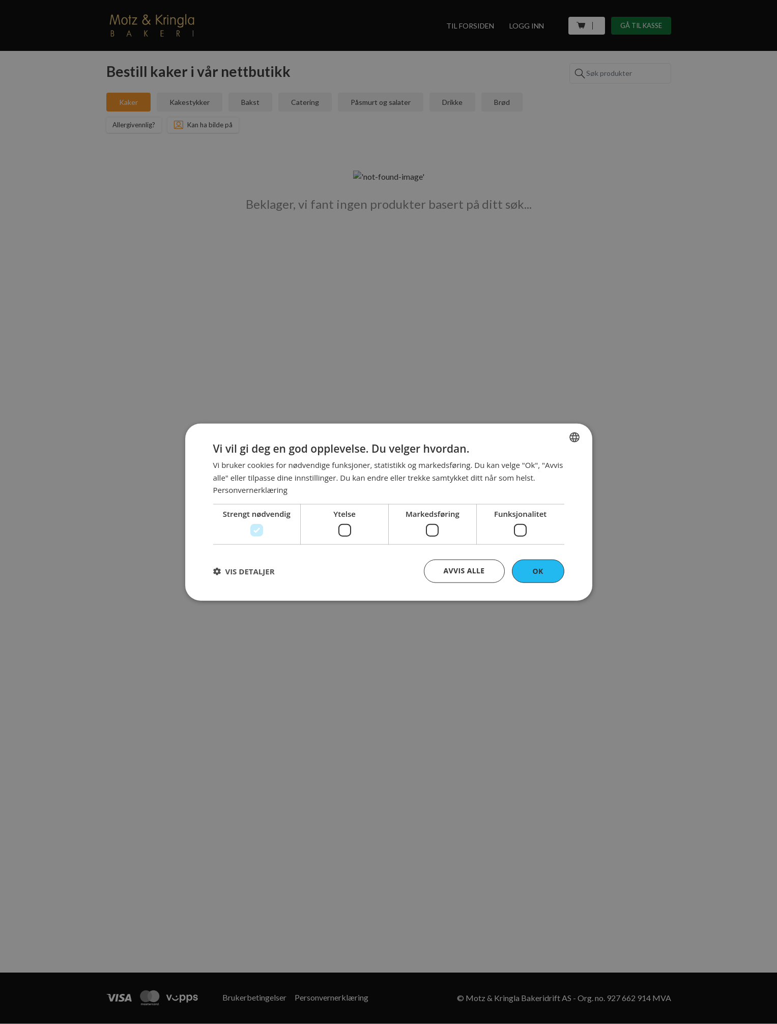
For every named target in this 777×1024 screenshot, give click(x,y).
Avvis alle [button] (463, 570)
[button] (244, 571)
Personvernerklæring (250, 490)
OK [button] (537, 570)
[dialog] (388, 512)
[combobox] (574, 437)
